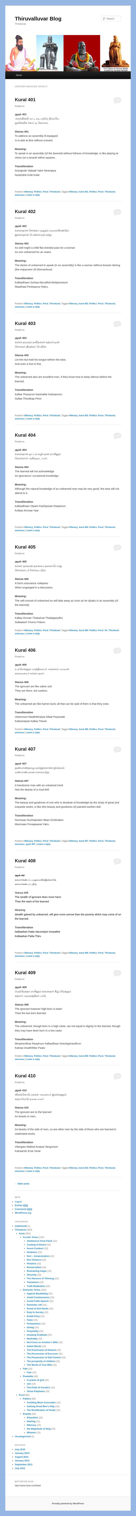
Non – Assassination (38, 1256)
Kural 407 (25, 749)
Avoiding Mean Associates (41, 1402)
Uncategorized (23, 1436)
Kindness (32, 1252)
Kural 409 (25, 972)
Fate (25, 1368)
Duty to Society (35, 1312)
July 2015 (20, 1449)
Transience (33, 1282)
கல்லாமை (20, 195)
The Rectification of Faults (41, 1410)
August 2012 (22, 1457)
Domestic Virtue (31, 1290)
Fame (30, 1320)
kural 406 (83, 729)
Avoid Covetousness (38, 1297)
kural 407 (83, 841)
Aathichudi (21, 1226)
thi (106, 630)
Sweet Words (34, 1346)
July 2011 (20, 1468)
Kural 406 (25, 650)
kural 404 (83, 527)
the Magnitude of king (38, 1428)
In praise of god (35, 1380)
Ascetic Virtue (30, 1237)
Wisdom (31, 1432)
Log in (18, 1201)
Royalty (27, 1413)
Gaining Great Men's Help (41, 1406)
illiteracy (73, 192)
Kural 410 (25, 1075)
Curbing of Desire (36, 1244)
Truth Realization (36, 1286)
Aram (22, 1233)
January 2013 (22, 1453)
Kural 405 (25, 547)
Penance (31, 1263)
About (19, 75)
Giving (30, 1327)
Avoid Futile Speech (38, 1301)
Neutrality (32, 1338)
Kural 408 (25, 860)
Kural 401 (25, 99)
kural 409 (83, 1056)
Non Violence (34, 1259)
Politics (38, 192)
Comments (23, 1209)
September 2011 (24, 1464)
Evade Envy (33, 1316)
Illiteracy (28, 192)
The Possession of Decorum (42, 1353)
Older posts (22, 1183)
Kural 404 (25, 435)
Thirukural (54, 192)
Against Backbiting (37, 1293)
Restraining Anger (37, 1271)
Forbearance (34, 1323)
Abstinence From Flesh (39, 1241)
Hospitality (32, 1331)
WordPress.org (23, 1212)
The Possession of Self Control (44, 1357)
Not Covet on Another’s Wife (42, 1342)
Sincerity (31, 1274)
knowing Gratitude (37, 1335)
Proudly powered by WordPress (68, 1503)
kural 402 (83, 303)
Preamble (28, 1376)
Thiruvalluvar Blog (38, 19)
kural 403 (83, 415)
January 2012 (22, 1460)
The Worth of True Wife (39, 1365)
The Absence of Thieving (40, 1278)
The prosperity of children (41, 1361)
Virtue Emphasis (36, 1391)
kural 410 (83, 1168)
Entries (21, 1205)
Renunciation (34, 1267)
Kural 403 (25, 323)
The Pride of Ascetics (38, 1387)
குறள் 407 (30, 844)
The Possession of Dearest (41, 1350)
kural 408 (83, 953)
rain (29, 1383)
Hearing (31, 1421)
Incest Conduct (35, 1248)
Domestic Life (34, 1304)
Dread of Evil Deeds (37, 1308)
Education (32, 1417)
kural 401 (83, 192)
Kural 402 (25, 211)
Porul (45, 192)
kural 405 (83, 630)
